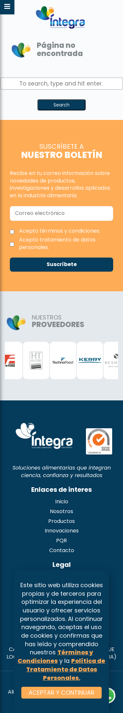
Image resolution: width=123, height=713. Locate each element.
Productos (61, 521)
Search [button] (61, 105)
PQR (61, 540)
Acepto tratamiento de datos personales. (57, 243)
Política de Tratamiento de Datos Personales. (66, 669)
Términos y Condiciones (55, 656)
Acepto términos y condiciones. (59, 231)
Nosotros (61, 511)
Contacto (61, 550)
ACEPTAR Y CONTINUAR (61, 692)
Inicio (61, 501)
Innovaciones (62, 530)
